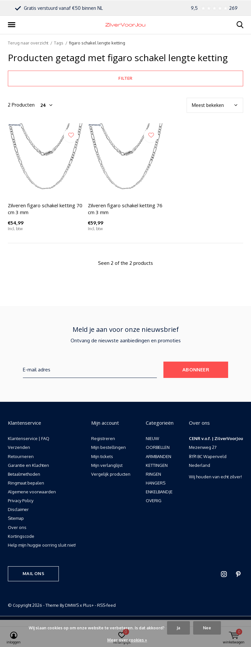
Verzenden (19, 447)
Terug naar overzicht (28, 42)
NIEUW (152, 438)
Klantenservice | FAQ (28, 438)
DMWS (72, 605)
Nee (207, 627)
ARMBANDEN (158, 456)
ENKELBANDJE (159, 491)
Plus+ (88, 605)
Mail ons (33, 573)
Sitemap (16, 518)
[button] (13, 24)
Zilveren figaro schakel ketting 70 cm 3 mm (45, 208)
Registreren (103, 438)
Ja (178, 627)
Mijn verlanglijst (107, 465)
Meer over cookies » (127, 640)
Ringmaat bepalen (26, 482)
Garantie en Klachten (28, 465)
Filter (125, 78)
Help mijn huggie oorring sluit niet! (42, 545)
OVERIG (153, 500)
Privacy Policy (20, 500)
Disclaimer (18, 509)
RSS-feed (106, 605)
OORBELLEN (158, 447)
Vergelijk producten (110, 474)
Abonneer (195, 369)
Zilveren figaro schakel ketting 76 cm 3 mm (125, 208)
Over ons (17, 527)
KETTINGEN (157, 465)
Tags (58, 42)
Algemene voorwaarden (32, 491)
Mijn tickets (102, 456)
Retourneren (21, 456)
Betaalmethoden (24, 474)
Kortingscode (21, 536)
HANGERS (155, 482)
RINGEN (153, 474)
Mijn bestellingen (108, 447)
